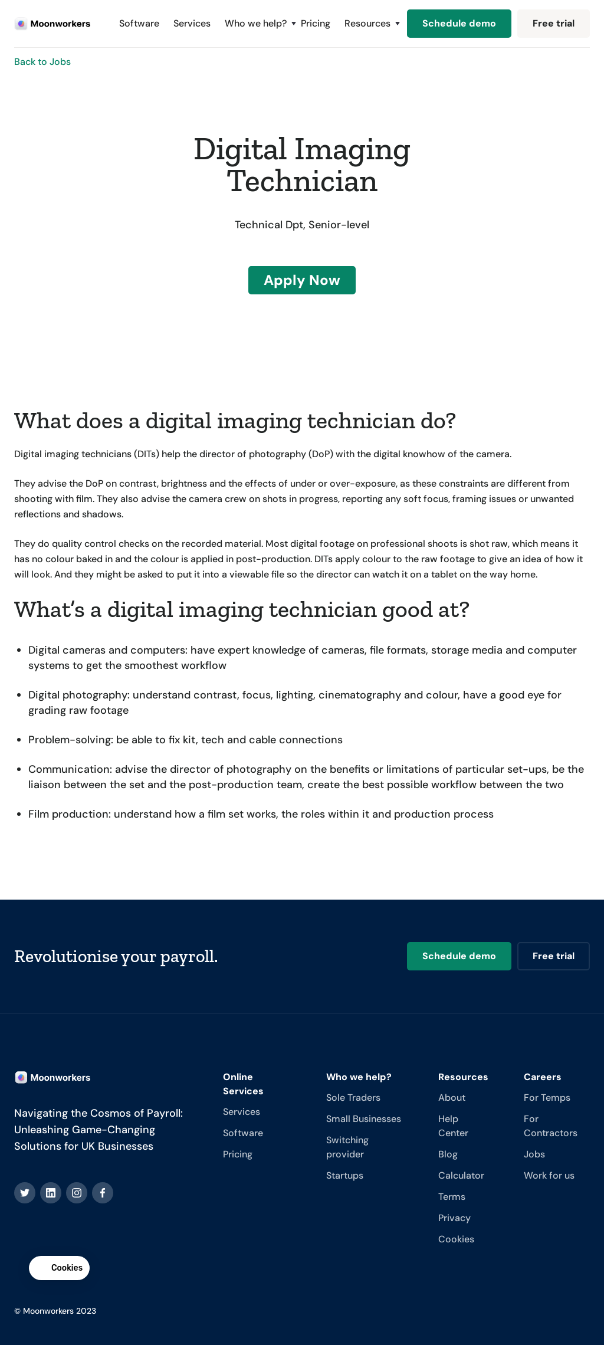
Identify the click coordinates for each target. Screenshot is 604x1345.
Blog (448, 1154)
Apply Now (302, 280)
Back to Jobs (42, 61)
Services (192, 23)
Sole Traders (353, 1097)
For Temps (547, 1097)
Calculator (461, 1175)
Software (139, 23)
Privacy (454, 1218)
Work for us (549, 1175)
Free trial (554, 23)
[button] (256, 24)
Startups (344, 1175)
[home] (52, 24)
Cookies (456, 1239)
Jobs (534, 1154)
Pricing (315, 23)
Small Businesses (363, 1119)
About (451, 1097)
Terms (451, 1196)
